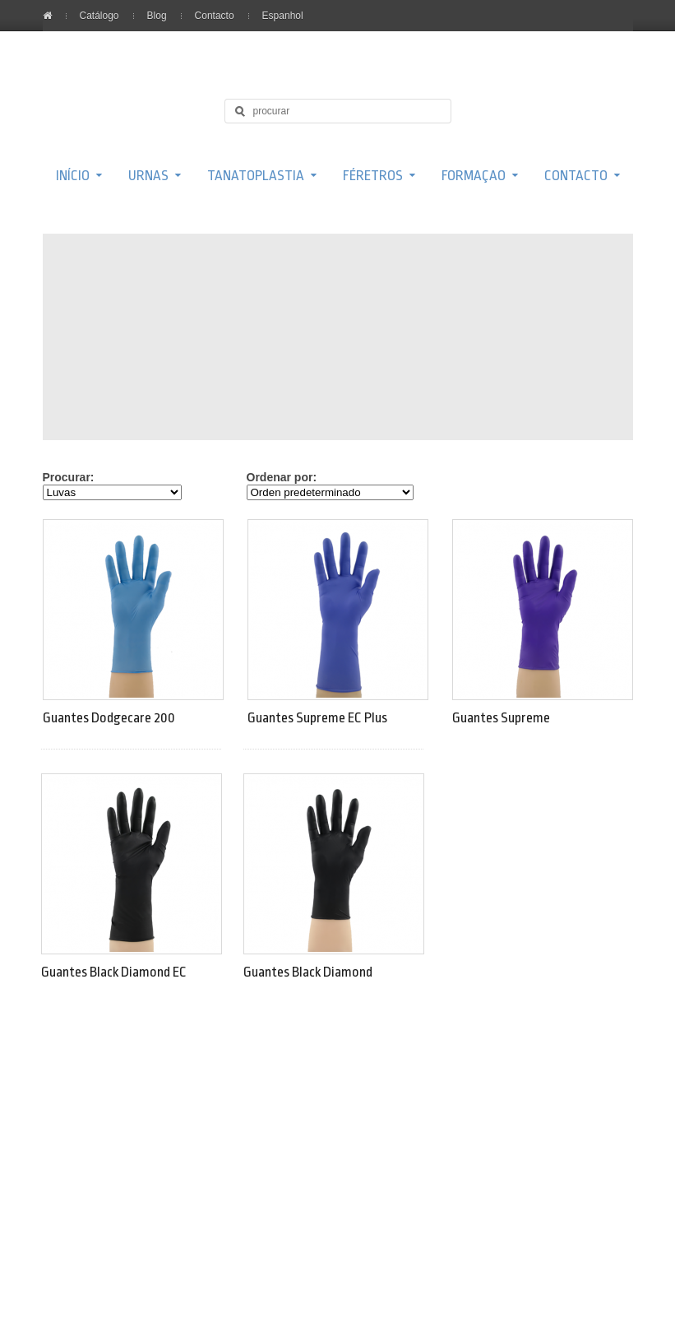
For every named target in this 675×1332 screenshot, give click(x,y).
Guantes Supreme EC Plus (317, 718)
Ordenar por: (282, 477)
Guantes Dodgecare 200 (109, 718)
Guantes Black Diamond (307, 972)
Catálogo (99, 15)
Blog (157, 15)
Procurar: (69, 477)
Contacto (214, 15)
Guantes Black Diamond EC (114, 972)
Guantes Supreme (501, 718)
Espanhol (282, 15)
